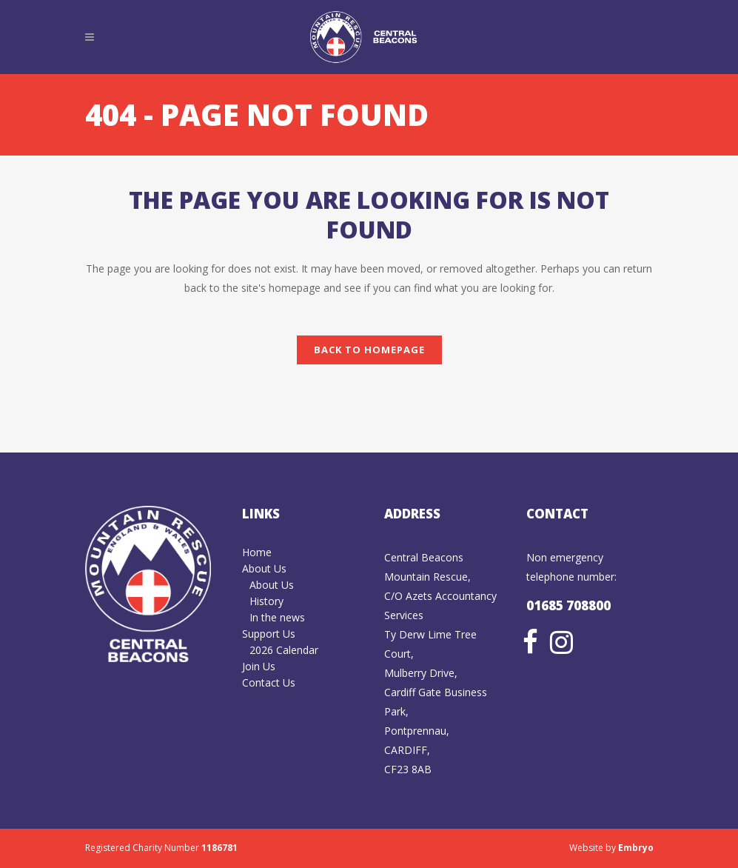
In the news (277, 617)
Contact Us (268, 682)
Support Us (268, 634)
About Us (264, 568)
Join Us (258, 666)
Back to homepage (369, 349)
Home (257, 552)
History (266, 601)
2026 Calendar (283, 650)
